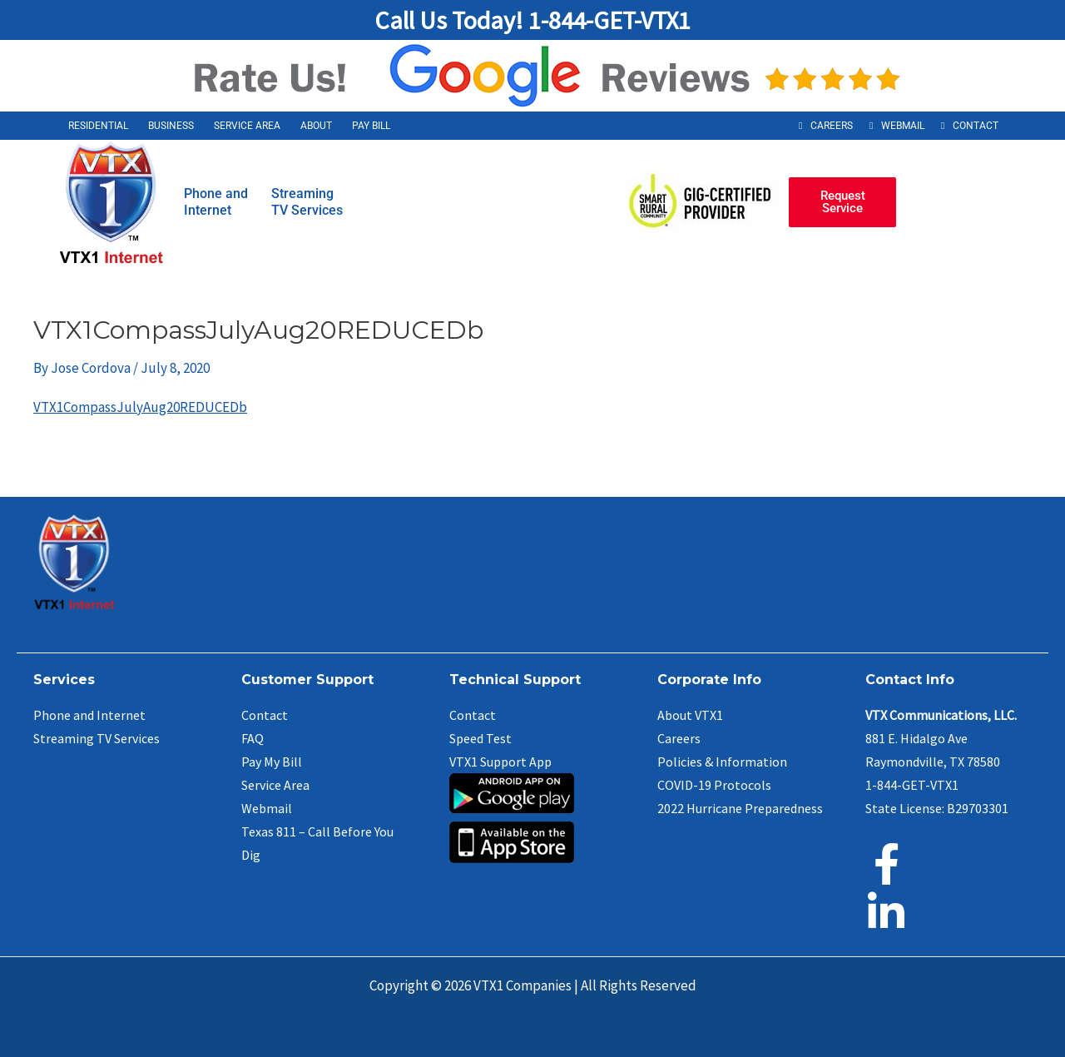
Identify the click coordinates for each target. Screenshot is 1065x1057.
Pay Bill (371, 126)
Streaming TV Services (96, 738)
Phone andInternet (216, 202)
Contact (975, 126)
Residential (98, 126)
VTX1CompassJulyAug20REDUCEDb (140, 407)
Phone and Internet (89, 715)
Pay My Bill (271, 761)
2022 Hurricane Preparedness (740, 808)
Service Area (247, 126)
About (316, 126)
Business (171, 126)
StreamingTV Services (307, 202)
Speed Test (480, 738)
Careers (831, 126)
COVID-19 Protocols (714, 785)
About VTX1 (690, 715)
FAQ (252, 738)
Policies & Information (722, 761)
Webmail (902, 126)
